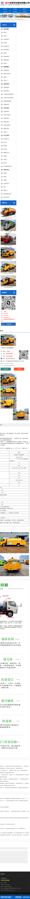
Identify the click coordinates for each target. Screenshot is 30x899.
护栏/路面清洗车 (8, 166)
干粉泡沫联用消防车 (9, 94)
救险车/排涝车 (7, 73)
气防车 (5, 80)
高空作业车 (6, 197)
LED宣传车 (6, 183)
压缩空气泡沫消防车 (9, 97)
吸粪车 (5, 145)
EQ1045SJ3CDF (19, 457)
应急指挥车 (6, 39)
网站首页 (5, 9)
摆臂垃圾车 (6, 128)
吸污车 (22, 19)
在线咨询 (6, 324)
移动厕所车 (6, 56)
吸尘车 (5, 163)
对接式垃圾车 (7, 125)
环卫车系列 (17, 19)
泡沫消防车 (6, 90)
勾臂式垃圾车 (7, 114)
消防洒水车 (6, 104)
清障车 (5, 173)
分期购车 (19, 369)
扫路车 (5, 156)
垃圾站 (5, 132)
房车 (5, 187)
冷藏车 (5, 180)
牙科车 (5, 36)
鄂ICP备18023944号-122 (10, 890)
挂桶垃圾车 (6, 118)
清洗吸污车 (6, 139)
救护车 (5, 32)
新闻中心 (25, 9)
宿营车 (5, 42)
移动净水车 (6, 46)
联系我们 (25, 11)
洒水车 (5, 149)
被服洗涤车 (6, 60)
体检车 (5, 63)
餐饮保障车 (6, 49)
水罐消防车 (6, 87)
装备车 (5, 77)
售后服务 (15, 11)
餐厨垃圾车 (6, 121)
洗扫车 (5, 159)
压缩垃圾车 (6, 111)
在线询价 (5, 369)
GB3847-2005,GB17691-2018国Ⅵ (19, 467)
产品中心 (5, 11)
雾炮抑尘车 (6, 152)
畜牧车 (5, 190)
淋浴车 (5, 53)
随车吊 (5, 176)
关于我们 (15, 9)
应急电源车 (6, 70)
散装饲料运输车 (7, 193)
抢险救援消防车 (7, 101)
